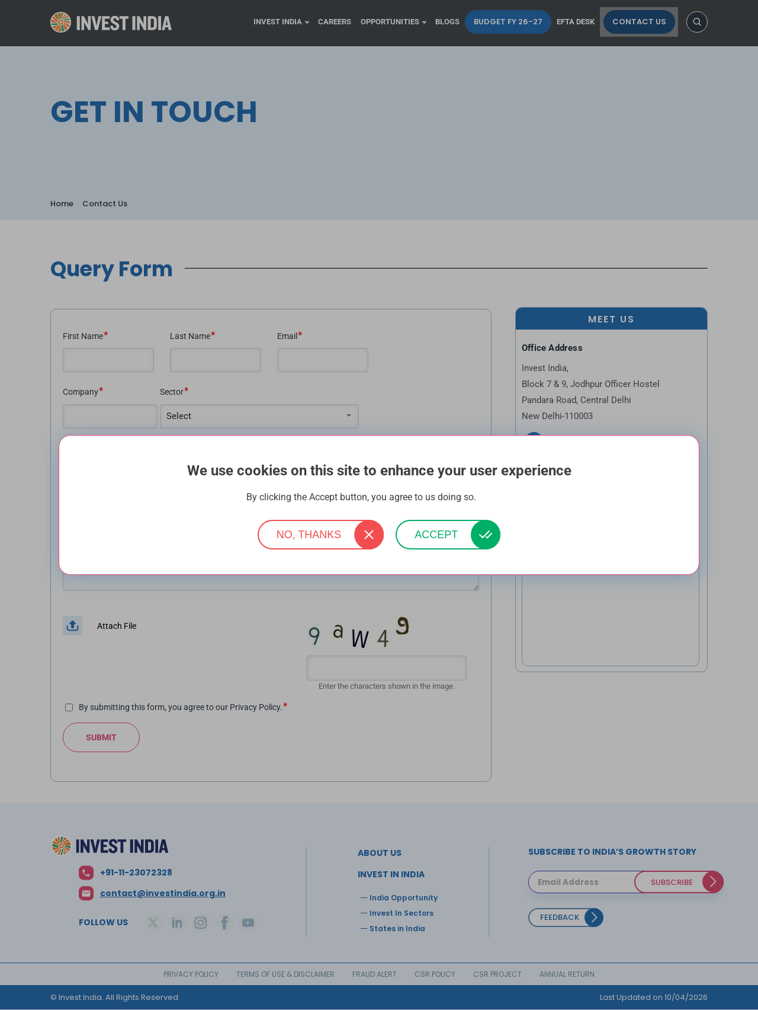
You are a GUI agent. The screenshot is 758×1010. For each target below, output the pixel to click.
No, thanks (309, 535)
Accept (436, 535)
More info (495, 497)
